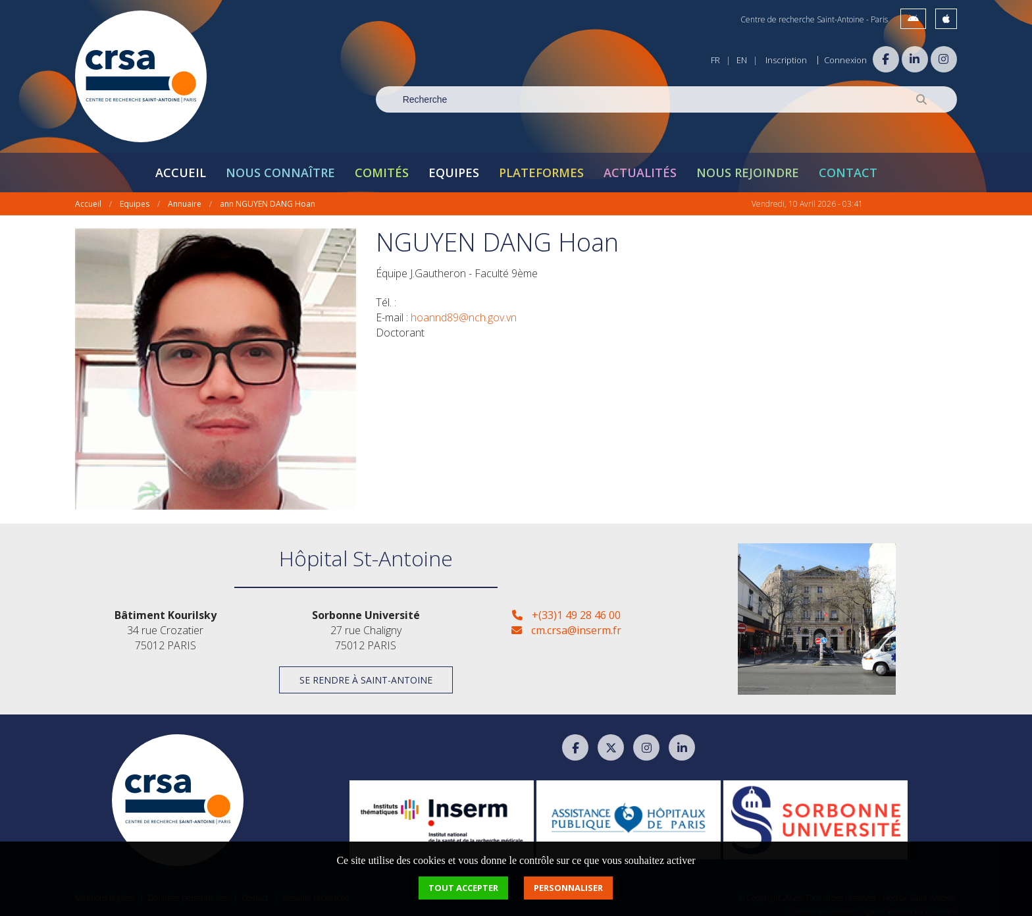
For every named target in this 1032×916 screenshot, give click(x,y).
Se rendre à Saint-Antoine (365, 672)
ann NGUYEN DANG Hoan (267, 196)
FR (715, 60)
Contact (848, 165)
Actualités (640, 165)
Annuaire (184, 196)
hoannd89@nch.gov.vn (464, 310)
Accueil (180, 165)
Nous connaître (280, 165)
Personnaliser (568, 888)
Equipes (453, 165)
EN (741, 60)
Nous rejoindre (747, 165)
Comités (382, 165)
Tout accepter (463, 888)
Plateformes (541, 165)
